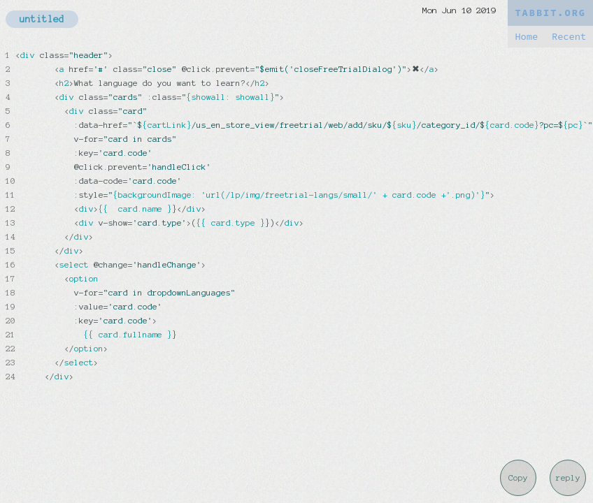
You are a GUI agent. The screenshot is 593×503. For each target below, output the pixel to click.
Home (526, 37)
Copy (518, 478)
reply (568, 478)
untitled (42, 19)
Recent (569, 37)
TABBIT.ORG (550, 13)
